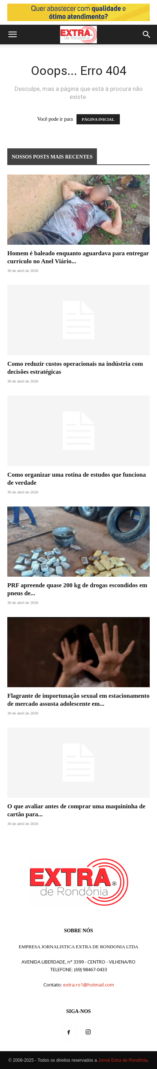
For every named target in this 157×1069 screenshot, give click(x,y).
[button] (12, 34)
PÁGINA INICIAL (98, 119)
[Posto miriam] (78, 12)
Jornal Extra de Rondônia (122, 1060)
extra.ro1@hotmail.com (88, 984)
